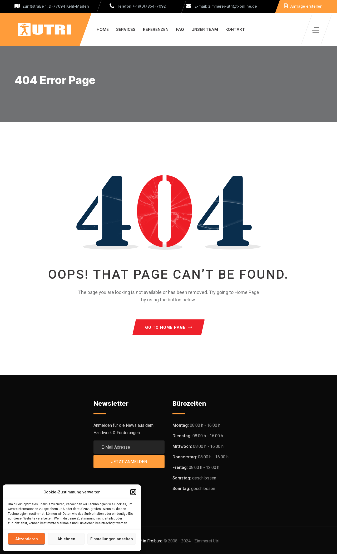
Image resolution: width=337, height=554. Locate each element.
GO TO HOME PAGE (168, 327)
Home (103, 29)
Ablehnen (66, 539)
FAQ (180, 29)
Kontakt (235, 29)
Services (126, 29)
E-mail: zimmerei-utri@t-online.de (221, 6)
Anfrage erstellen (303, 6)
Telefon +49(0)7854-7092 (138, 6)
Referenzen (155, 29)
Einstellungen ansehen (111, 539)
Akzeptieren (26, 539)
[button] (133, 492)
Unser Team (204, 29)
